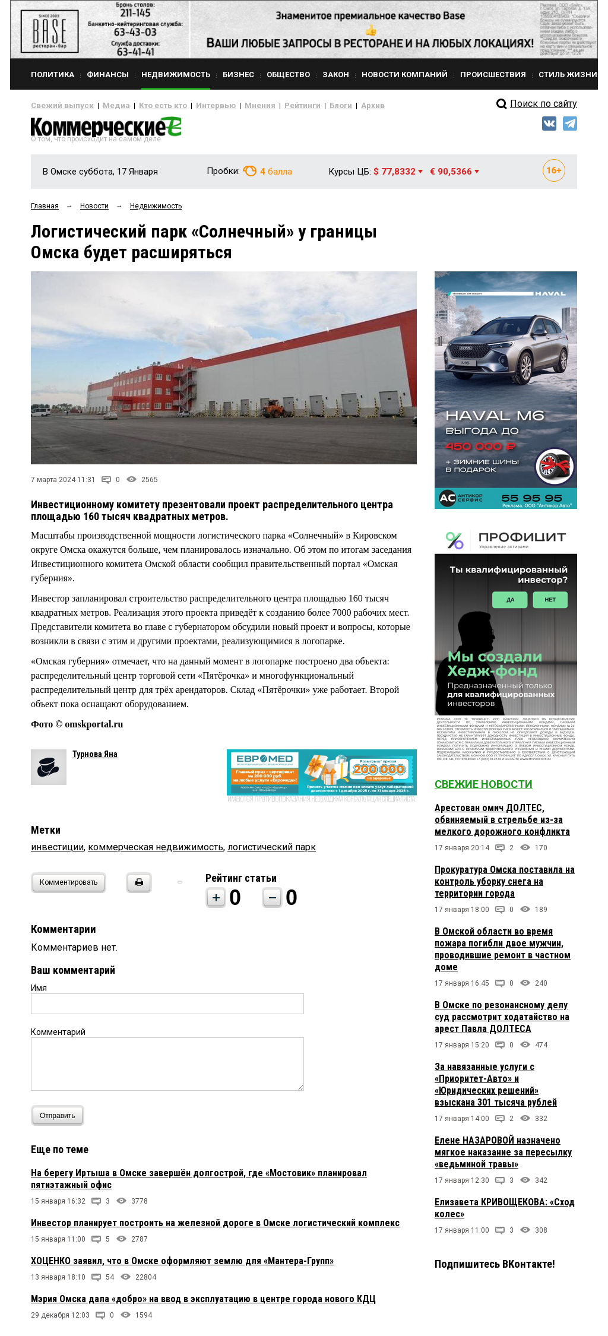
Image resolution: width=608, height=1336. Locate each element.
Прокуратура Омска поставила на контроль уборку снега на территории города (505, 886)
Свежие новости (484, 789)
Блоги (302, 106)
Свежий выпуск (57, 106)
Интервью (191, 106)
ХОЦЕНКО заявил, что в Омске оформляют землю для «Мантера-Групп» (182, 1265)
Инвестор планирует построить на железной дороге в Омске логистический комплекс (215, 1227)
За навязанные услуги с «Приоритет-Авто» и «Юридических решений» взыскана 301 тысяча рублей (496, 1089)
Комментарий (58, 1036)
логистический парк (271, 851)
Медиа (104, 106)
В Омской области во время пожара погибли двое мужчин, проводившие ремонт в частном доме (503, 953)
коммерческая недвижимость (155, 851)
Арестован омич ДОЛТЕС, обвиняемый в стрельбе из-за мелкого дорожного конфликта (502, 824)
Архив (331, 106)
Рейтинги (267, 106)
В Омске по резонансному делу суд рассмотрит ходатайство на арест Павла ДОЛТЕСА (502, 1021)
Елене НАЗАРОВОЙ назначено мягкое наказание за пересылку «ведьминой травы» (503, 1156)
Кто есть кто (145, 106)
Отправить (60, 1120)
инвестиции (57, 851)
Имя (39, 993)
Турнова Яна (95, 759)
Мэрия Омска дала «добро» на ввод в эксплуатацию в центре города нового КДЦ (203, 1303)
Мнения (230, 106)
